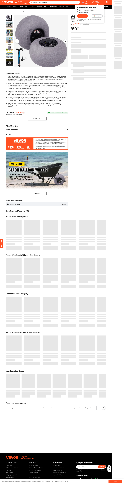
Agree (115, 481)
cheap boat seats (89, 408)
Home (7, 11)
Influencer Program (34, 475)
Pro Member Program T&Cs (60, 472)
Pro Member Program (35, 470)
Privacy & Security (57, 470)
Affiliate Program (33, 472)
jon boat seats (40, 408)
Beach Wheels (46, 11)
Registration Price (57, 475)
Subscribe (102, 466)
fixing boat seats (76, 408)
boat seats (64, 408)
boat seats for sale (27, 408)
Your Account (9, 472)
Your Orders (9, 470)
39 (17, 114)
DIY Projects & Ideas (34, 477)
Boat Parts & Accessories (35, 11)
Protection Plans (33, 465)
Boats (27, 11)
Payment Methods (11, 477)
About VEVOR (56, 465)
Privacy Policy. (82, 20)
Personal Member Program (36, 467)
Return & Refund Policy (12, 467)
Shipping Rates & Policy (12, 475)
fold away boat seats (13, 408)
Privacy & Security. (64, 481)
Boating (22, 11)
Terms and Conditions (96, 19)
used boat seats (53, 408)
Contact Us (9, 465)
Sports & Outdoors (14, 11)
